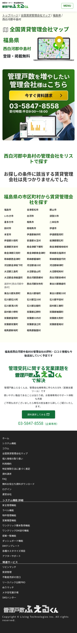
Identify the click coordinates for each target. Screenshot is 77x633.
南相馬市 (31, 228)
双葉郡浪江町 (34, 324)
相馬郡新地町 (11, 330)
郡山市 (53, 209)
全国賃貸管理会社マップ (35, 15)
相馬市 (30, 222)
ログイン (7, 489)
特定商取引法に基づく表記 (16, 468)
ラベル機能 (8, 510)
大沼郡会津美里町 (13, 277)
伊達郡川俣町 (11, 240)
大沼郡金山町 (34, 271)
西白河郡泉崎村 (58, 277)
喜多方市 (8, 222)
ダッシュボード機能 (12, 540)
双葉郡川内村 (34, 318)
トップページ (10, 15)
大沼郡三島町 (11, 271)
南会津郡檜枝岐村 (59, 246)
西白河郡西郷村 (35, 277)
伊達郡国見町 (56, 234)
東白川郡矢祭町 (12, 293)
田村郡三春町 (56, 305)
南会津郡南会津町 (36, 253)
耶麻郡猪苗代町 (58, 259)
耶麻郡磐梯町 (34, 259)
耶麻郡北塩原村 (58, 253)
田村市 (7, 228)
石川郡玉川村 (34, 299)
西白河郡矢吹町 (35, 283)
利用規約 (7, 463)
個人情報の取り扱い (12, 458)
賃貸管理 (7, 572)
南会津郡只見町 (12, 253)
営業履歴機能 (9, 520)
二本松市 (54, 222)
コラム (5, 448)
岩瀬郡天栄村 (11, 246)
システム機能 (9, 443)
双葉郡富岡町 (11, 318)
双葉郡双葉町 (11, 324)
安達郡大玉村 (34, 240)
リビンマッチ (9, 567)
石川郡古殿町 (34, 305)
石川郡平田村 (56, 299)
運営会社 (7, 494)
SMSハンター (9, 597)
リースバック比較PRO (13, 582)
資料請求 (7, 473)
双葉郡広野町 (34, 311)
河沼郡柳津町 (56, 265)
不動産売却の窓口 (11, 577)
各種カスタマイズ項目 (13, 551)
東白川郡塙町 (34, 293)
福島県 (57, 15)
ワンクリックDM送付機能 (15, 530)
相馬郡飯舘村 (34, 330)
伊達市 (53, 228)
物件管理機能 (9, 515)
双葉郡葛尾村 (56, 324)
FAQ (4, 479)
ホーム (5, 438)
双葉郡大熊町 (56, 318)
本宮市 (7, 234)
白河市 (30, 216)
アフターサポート (11, 556)
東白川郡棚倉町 (58, 283)
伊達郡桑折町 (34, 234)
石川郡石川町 (11, 299)
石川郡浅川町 (11, 305)
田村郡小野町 (11, 311)
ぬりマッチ (8, 587)
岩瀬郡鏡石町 (56, 240)
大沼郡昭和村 (56, 271)
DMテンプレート (11, 546)
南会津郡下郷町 (35, 246)
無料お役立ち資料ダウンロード (18, 484)
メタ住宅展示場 (10, 592)
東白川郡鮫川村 (58, 293)
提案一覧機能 (9, 535)
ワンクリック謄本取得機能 (16, 525)
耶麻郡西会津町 (12, 259)
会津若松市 (32, 209)
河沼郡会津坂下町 (13, 265)
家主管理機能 (9, 505)
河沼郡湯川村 (34, 265)
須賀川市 (54, 216)
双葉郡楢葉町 (56, 311)
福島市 (7, 209)
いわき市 (8, 216)
